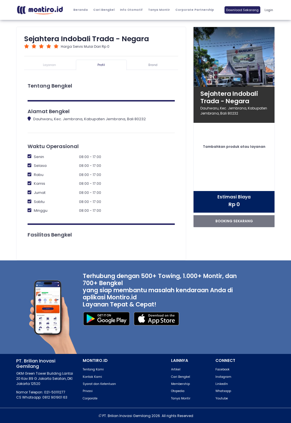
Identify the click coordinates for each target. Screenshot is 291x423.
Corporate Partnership (194, 10)
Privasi (88, 391)
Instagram (223, 377)
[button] (131, 10)
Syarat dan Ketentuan (99, 384)
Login (269, 10)
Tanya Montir (159, 10)
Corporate (90, 398)
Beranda (80, 10)
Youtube (221, 398)
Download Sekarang (242, 10)
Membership (180, 384)
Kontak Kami (92, 377)
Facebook (222, 369)
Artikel (175, 369)
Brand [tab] (152, 65)
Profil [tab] (101, 65)
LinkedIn (221, 384)
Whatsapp (223, 391)
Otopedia (177, 391)
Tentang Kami (93, 369)
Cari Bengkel (104, 10)
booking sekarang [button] (234, 221)
